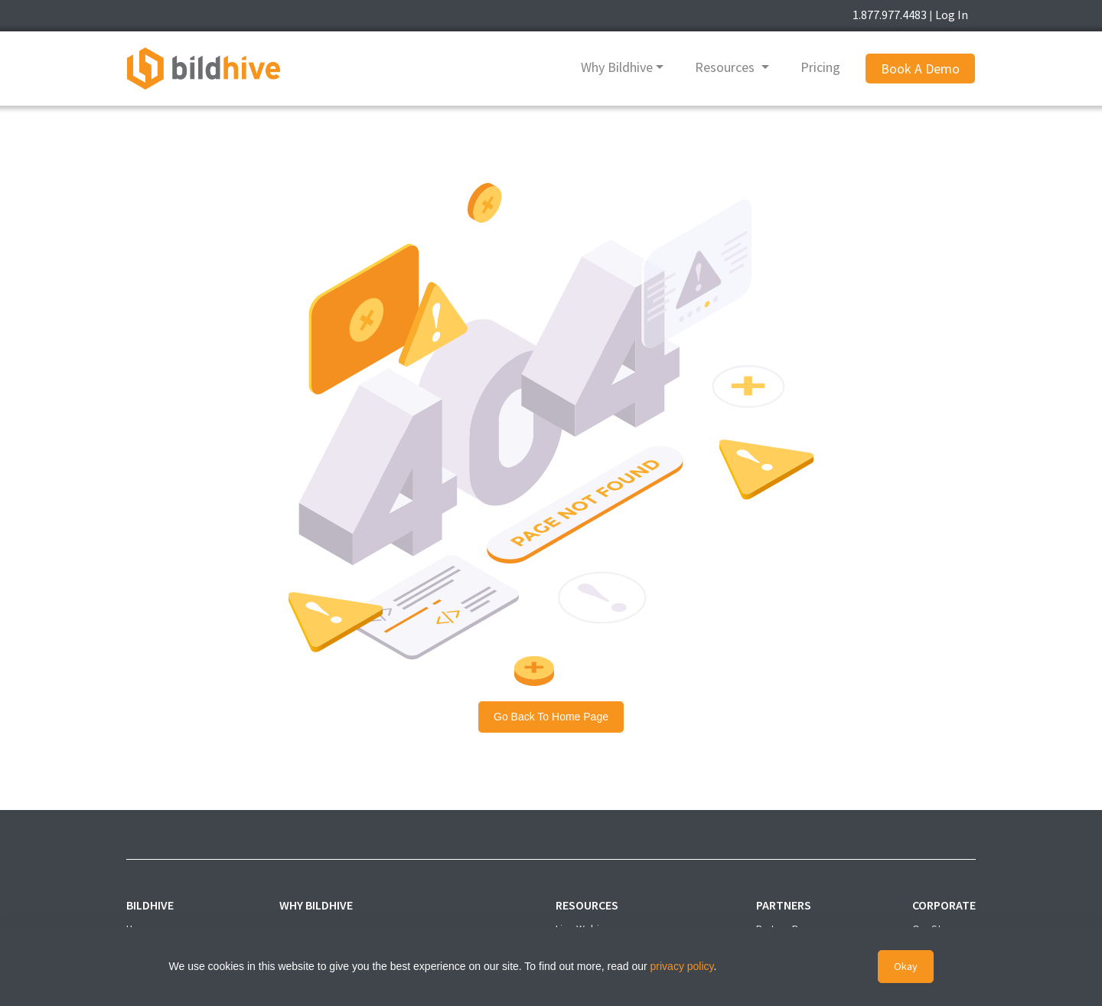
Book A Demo (920, 68)
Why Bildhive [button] (617, 67)
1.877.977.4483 (890, 14)
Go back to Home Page (551, 716)
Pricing (820, 67)
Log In (951, 14)
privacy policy (682, 966)
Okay (906, 966)
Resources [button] (726, 67)
